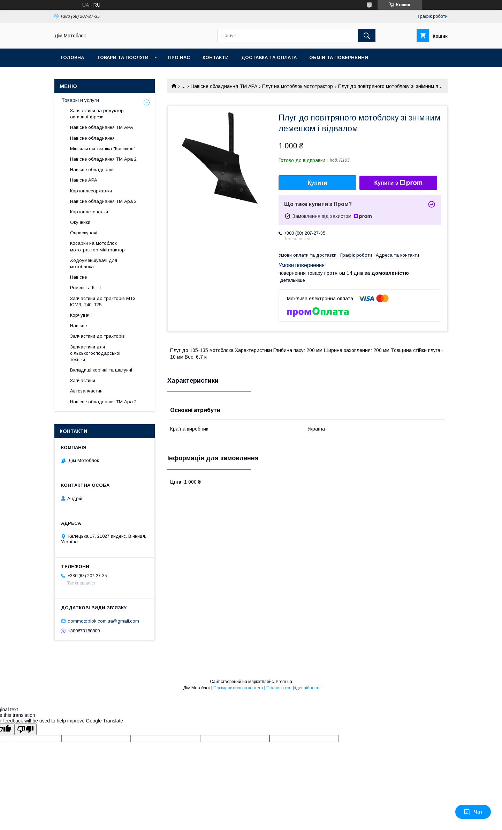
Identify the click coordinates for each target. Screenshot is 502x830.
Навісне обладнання (92, 138)
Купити (317, 183)
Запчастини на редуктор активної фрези (97, 113)
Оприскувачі (83, 232)
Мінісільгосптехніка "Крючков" (102, 148)
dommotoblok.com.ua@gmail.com (103, 621)
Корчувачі (81, 315)
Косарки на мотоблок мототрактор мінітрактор (97, 246)
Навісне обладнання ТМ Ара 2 (103, 159)
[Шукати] (366, 35)
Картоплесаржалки (91, 190)
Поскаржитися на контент (238, 687)
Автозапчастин (86, 391)
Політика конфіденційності (292, 687)
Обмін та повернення (338, 57)
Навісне (78, 277)
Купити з (398, 183)
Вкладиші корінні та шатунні (101, 370)
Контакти (216, 57)
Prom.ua (284, 681)
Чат (473, 812)
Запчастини (82, 380)
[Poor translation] (25, 729)
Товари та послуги (123, 57)
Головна (72, 57)
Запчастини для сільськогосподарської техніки (95, 353)
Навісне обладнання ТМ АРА (224, 86)
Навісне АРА (83, 180)
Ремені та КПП (85, 287)
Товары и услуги (80, 100)
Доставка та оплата (269, 57)
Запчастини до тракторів (97, 336)
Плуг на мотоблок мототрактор (297, 86)
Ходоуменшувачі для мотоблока (93, 263)
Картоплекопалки (89, 211)
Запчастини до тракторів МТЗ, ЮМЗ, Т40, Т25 (103, 301)
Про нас (179, 57)
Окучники (80, 222)
